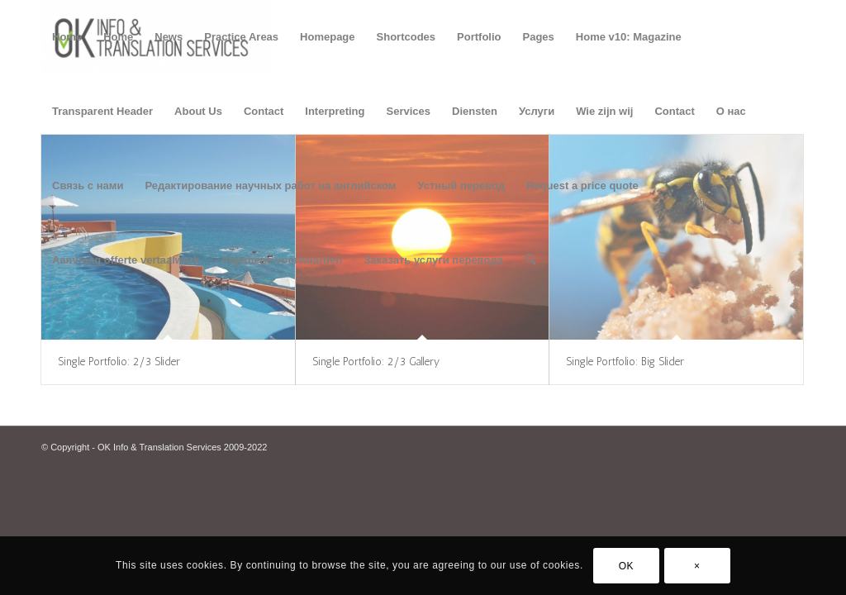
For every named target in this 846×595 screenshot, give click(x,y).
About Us (198, 111)
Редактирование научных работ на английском (270, 185)
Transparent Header (102, 111)
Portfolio (479, 37)
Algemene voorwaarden (281, 260)
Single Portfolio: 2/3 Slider (119, 361)
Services (409, 111)
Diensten (474, 111)
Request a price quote (582, 185)
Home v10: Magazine (629, 37)
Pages (538, 37)
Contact (263, 111)
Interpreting (334, 111)
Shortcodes (406, 37)
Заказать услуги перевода (433, 260)
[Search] (530, 260)
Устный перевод (461, 185)
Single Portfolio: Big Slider (625, 361)
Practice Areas (241, 37)
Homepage (327, 37)
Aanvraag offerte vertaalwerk (125, 260)
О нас (731, 111)
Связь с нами (87, 185)
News (168, 37)
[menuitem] (530, 260)
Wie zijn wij (604, 111)
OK (626, 566)
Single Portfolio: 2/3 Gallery (376, 361)
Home (67, 37)
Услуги (536, 111)
